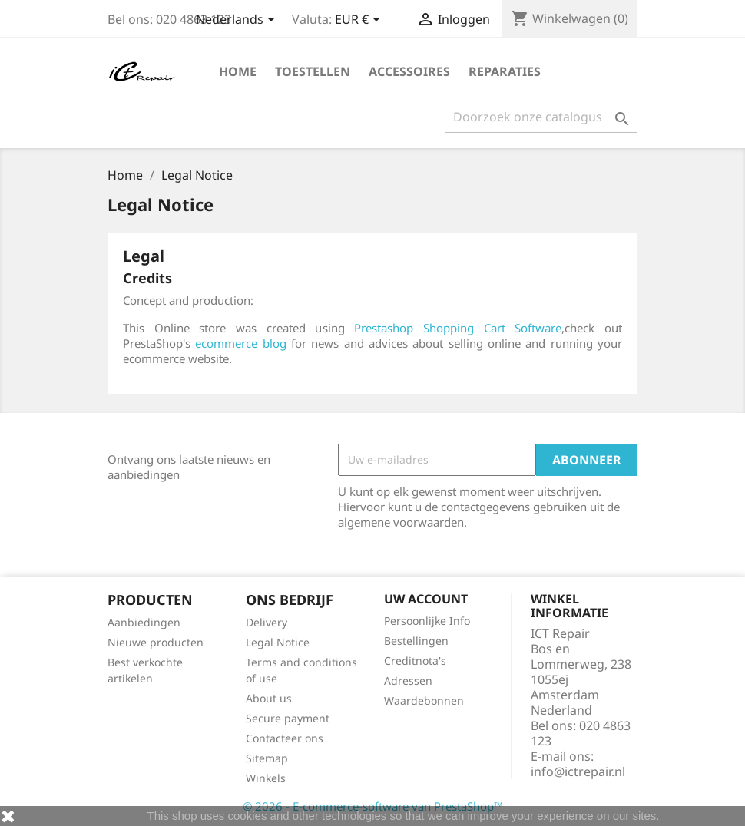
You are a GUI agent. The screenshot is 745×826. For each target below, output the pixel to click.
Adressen (408, 680)
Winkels (266, 778)
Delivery (266, 622)
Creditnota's (415, 660)
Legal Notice (278, 642)
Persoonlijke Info (427, 620)
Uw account (426, 598)
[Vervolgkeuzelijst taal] (238, 21)
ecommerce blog (240, 343)
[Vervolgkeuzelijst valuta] (360, 21)
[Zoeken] (541, 117)
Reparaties (505, 71)
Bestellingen (416, 640)
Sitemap (267, 758)
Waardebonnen (424, 700)
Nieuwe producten (156, 642)
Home (238, 71)
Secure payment (287, 718)
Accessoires (409, 71)
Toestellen (312, 71)
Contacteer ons (284, 738)
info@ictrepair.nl (578, 771)
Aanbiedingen (144, 622)
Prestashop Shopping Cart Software (457, 327)
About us (269, 698)
